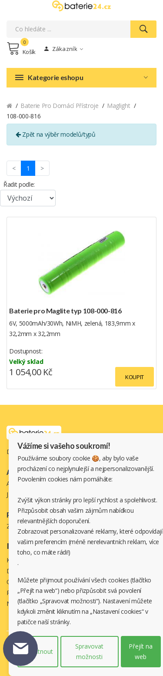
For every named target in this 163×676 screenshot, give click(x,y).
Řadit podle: (19, 184)
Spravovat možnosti (89, 651)
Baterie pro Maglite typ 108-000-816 (65, 310)
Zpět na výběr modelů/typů (56, 134)
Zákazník (63, 49)
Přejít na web (141, 651)
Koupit (134, 377)
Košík (21, 48)
